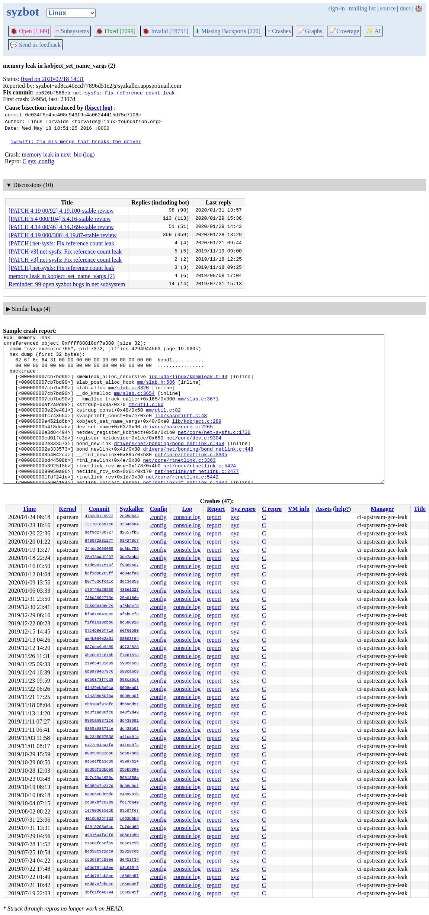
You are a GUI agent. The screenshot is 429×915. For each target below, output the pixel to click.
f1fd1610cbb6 (99, 622)
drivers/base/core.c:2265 (177, 445)
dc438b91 (129, 721)
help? (342, 509)
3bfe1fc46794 (99, 892)
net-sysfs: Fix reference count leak (124, 92)
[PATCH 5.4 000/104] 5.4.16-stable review (60, 219)
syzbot (23, 11)
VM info (298, 509)
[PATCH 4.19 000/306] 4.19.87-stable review (63, 235)
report (214, 517)
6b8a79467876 (99, 671)
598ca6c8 (129, 663)
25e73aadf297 (99, 557)
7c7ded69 (129, 827)
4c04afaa (129, 573)
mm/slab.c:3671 (198, 412)
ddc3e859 (129, 581)
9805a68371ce (99, 721)
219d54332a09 (99, 663)
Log (187, 509)
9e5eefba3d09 (99, 761)
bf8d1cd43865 (99, 614)
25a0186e (129, 598)
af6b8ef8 (129, 606)
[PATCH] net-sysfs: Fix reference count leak (61, 243)
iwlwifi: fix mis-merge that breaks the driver (76, 141)
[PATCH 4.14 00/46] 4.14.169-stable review (61, 227)
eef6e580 (129, 631)
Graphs (310, 31)
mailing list (362, 8)
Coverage (344, 31)
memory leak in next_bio (51, 154)
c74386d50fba (99, 696)
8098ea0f (129, 688)
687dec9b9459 (99, 647)
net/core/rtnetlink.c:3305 (191, 479)
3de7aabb (129, 557)
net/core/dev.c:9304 (193, 458)
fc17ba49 (129, 802)
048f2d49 (129, 712)
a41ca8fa (129, 737)
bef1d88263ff (99, 573)
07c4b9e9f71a (99, 631)
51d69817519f (99, 565)
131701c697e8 (99, 524)
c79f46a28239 (99, 590)
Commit (99, 509)
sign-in (336, 8)
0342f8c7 (129, 541)
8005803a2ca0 (99, 753)
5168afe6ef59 (99, 843)
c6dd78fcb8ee (99, 860)
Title (420, 509)
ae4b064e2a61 (99, 639)
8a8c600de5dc (99, 794)
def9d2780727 (99, 532)
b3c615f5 (129, 868)
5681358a (129, 778)
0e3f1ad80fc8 (99, 712)
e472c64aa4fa (99, 745)
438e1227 (129, 590)
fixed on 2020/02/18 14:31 (52, 79)
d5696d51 (129, 704)
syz (32, 161)
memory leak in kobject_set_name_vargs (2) (62, 276)
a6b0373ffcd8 (99, 680)
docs (405, 8)
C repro (272, 509)
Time (29, 509)
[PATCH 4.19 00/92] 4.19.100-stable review (61, 210)
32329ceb (129, 851)
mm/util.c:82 (163, 425)
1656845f (129, 876)
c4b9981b (129, 794)
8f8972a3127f (99, 541)
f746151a (129, 655)
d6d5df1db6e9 (99, 770)
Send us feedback (35, 45)
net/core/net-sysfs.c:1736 (214, 452)
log (89, 154)
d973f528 (129, 647)
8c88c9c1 (129, 786)
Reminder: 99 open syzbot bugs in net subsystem (67, 284)
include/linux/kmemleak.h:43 (188, 385)
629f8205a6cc (99, 827)
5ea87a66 (129, 753)
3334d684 (129, 524)
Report (216, 509)
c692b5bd (129, 819)
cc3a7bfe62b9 (99, 802)
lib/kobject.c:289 (196, 438)
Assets (324, 509)
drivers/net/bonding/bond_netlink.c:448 (198, 472)
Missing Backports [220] (227, 31)
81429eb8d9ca (99, 688)
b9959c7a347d (99, 786)
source (388, 8)
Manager (382, 509)
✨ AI (373, 31)
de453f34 (129, 860)
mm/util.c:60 (145, 418)
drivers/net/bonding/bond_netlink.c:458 (169, 465)
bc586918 (129, 622)
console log (187, 517)
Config (158, 509)
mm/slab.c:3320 (128, 398)
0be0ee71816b (99, 655)
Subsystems (72, 31)
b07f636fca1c (99, 581)
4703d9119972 (99, 516)
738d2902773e (99, 598)
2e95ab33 (129, 516)
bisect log (99, 107)
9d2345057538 (99, 737)
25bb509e (129, 770)
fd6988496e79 (99, 606)
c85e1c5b (129, 835)
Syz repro (243, 509)
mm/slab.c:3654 (134, 405)
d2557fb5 (129, 532)
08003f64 (129, 639)
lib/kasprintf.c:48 (181, 432)
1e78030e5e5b (99, 810)
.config (46, 161)
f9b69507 (129, 565)
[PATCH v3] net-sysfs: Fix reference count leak (65, 251)
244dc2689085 (99, 549)
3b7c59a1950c (99, 778)
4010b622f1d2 (99, 819)
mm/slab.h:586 (156, 392)
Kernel (67, 509)
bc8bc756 (129, 549)
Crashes (279, 31)
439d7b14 (129, 761)
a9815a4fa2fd (99, 835)
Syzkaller (132, 509)
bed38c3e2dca (99, 851)
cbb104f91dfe (99, 704)
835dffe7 (129, 810)
